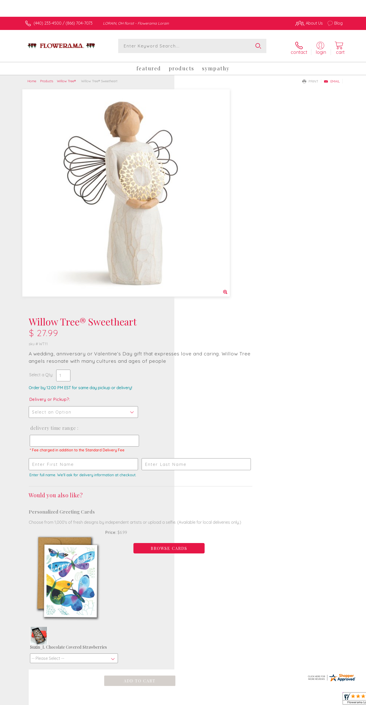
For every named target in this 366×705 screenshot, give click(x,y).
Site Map (329, 700)
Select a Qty (195, 151)
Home (31, 78)
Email (332, 78)
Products (46, 78)
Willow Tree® (67, 78)
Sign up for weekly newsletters (246, 508)
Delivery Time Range (207, 205)
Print (310, 78)
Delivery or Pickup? (203, 176)
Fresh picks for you (138, 511)
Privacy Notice (261, 700)
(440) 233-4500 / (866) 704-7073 (63, 23)
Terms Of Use (231, 700)
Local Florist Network (297, 700)
